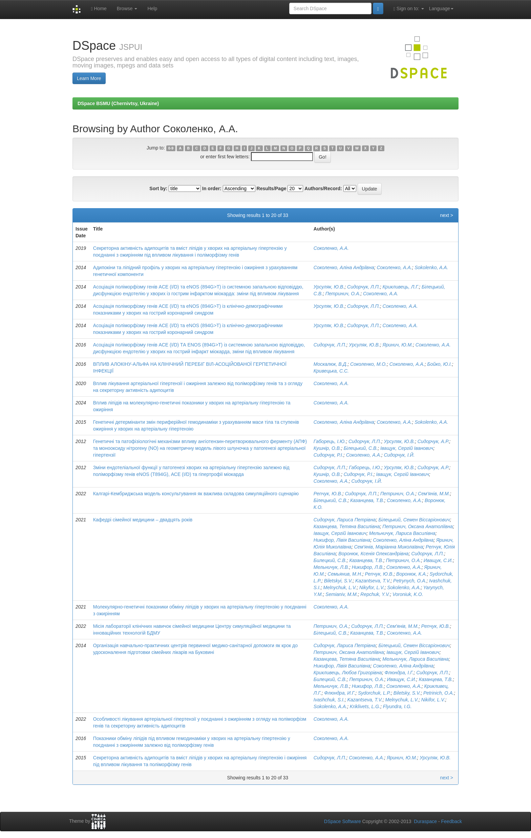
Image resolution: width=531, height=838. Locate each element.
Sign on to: (409, 9)
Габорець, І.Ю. (330, 441)
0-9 (170, 148)
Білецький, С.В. (361, 448)
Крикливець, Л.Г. (401, 287)
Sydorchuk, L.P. (374, 693)
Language (441, 8)
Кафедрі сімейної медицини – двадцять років (142, 519)
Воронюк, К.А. (411, 574)
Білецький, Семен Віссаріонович (414, 519)
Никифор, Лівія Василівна (342, 540)
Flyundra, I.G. (397, 706)
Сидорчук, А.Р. (433, 441)
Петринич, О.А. (342, 293)
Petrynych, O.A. (409, 580)
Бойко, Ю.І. (439, 364)
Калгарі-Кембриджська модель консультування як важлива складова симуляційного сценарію (196, 493)
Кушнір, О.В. (327, 448)
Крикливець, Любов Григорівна (348, 672)
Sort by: (158, 188)
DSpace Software (342, 821)
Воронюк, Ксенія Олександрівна (373, 553)
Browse (127, 8)
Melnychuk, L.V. (340, 587)
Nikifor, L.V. (433, 699)
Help (152, 8)
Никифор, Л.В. (368, 567)
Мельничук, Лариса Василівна (402, 533)
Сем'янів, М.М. (434, 493)
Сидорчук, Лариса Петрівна (345, 519)
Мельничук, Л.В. (331, 567)
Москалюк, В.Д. (330, 364)
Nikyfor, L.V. (371, 587)
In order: (211, 188)
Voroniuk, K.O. (407, 594)
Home (98, 9)
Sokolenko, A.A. (431, 267)
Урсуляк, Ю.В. (329, 287)
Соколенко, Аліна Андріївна (344, 267)
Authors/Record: (323, 188)
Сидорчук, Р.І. (328, 455)
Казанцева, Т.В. (367, 500)
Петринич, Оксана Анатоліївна (417, 526)
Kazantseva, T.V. (372, 580)
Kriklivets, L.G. (365, 706)
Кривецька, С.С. (331, 371)
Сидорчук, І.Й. (399, 455)
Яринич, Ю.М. (398, 344)
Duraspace (425, 821)
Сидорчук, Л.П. (363, 287)
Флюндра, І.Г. (398, 672)
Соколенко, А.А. (331, 248)
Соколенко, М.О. (368, 364)
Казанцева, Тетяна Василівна (347, 526)
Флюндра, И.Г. (339, 693)
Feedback (451, 821)
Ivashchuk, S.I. (329, 699)
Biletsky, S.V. (407, 693)
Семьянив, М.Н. (344, 574)
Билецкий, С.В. (330, 560)
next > (446, 215)
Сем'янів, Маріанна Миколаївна (388, 547)
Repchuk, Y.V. (375, 594)
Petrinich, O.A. (438, 693)
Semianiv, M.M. (341, 594)
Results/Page (271, 188)
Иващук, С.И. (438, 560)
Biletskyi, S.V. (338, 580)
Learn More (89, 78)
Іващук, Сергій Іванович (406, 448)
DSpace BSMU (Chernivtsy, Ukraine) (118, 103)
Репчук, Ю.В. (328, 493)
